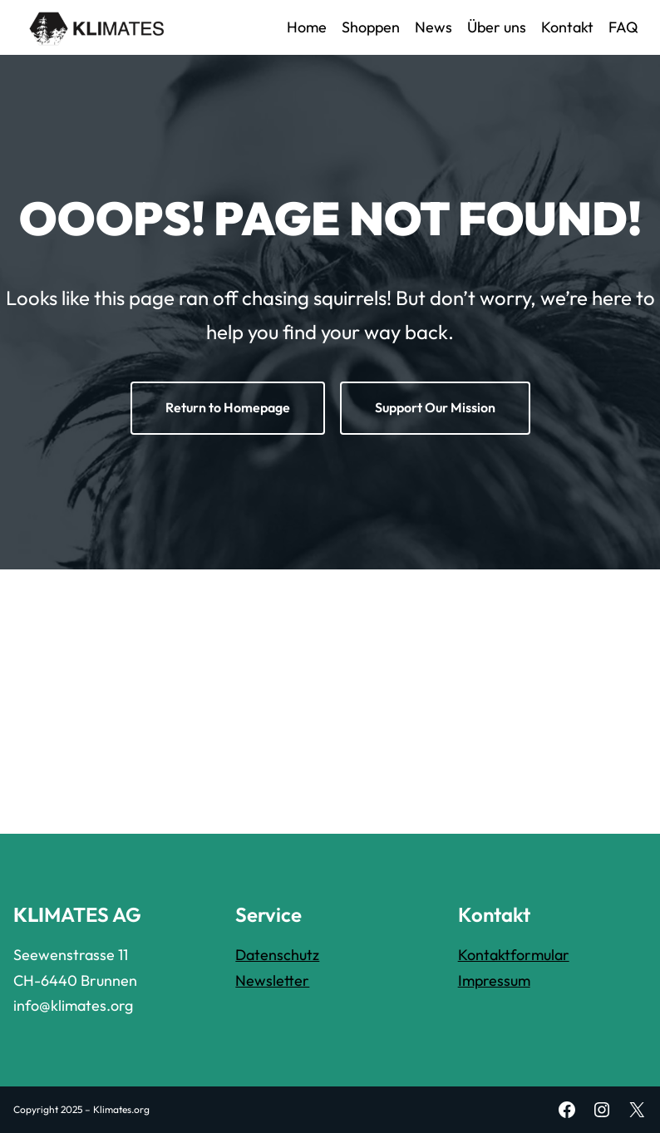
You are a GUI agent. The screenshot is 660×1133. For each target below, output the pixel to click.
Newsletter (272, 980)
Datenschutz (277, 954)
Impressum (494, 980)
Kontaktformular (513, 954)
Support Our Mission (435, 407)
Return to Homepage (227, 407)
